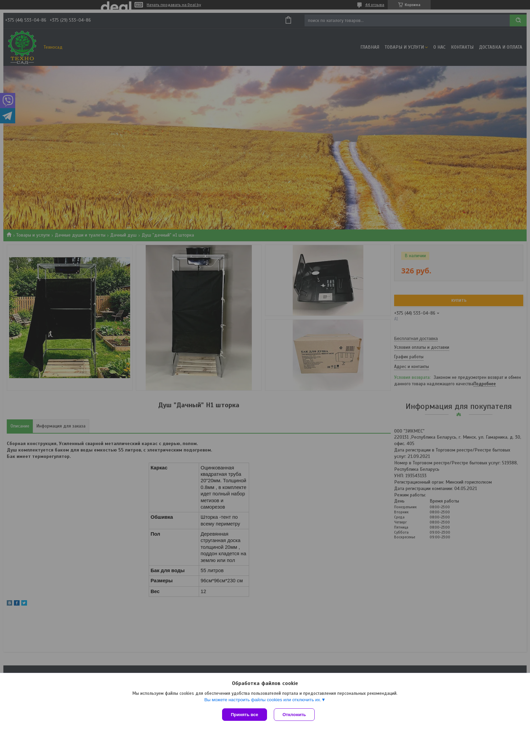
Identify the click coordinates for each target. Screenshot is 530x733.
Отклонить (294, 714)
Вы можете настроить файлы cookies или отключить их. (262, 699)
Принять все (244, 714)
